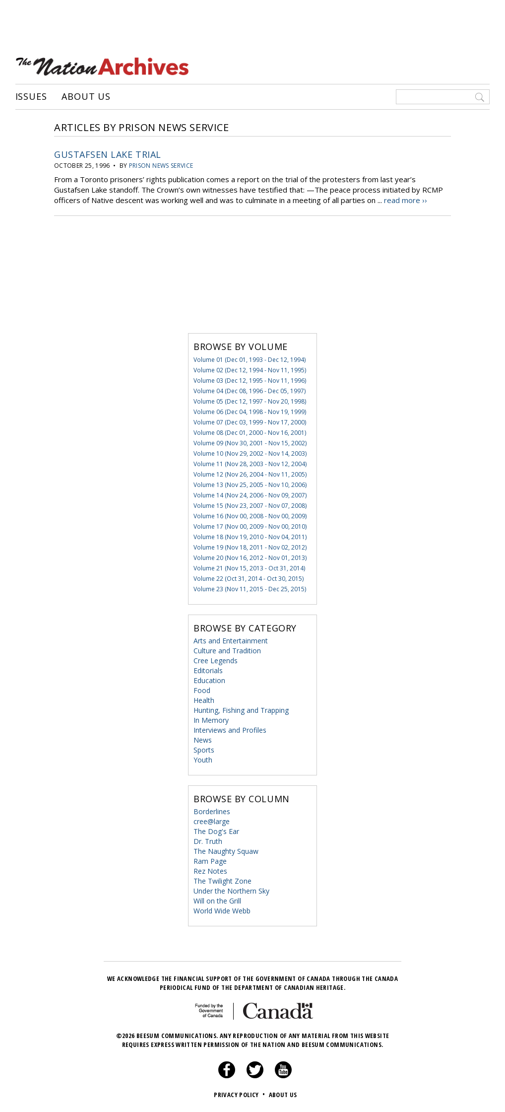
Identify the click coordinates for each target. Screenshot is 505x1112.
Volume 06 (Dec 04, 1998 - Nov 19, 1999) (249, 412)
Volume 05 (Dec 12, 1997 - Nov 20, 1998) (249, 401)
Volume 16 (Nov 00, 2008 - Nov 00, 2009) (250, 516)
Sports (203, 750)
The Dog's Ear (216, 831)
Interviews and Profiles (229, 730)
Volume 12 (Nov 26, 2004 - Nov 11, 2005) (250, 474)
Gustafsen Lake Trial (107, 154)
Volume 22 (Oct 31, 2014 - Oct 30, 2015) (248, 578)
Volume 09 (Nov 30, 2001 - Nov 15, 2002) (250, 443)
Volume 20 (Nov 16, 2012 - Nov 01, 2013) (250, 558)
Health (203, 700)
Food (201, 690)
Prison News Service (161, 165)
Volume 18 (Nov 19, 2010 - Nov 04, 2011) (250, 537)
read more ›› (405, 200)
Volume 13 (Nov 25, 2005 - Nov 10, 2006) (250, 485)
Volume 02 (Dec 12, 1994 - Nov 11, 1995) (249, 370)
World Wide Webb (222, 910)
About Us (86, 97)
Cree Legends (215, 660)
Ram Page (210, 861)
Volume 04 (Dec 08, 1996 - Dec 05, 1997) (249, 391)
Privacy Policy (240, 1094)
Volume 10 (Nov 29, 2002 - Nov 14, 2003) (250, 453)
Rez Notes (210, 871)
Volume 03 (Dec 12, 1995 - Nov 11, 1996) (249, 380)
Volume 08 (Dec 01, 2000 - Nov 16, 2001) (249, 432)
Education (209, 680)
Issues (31, 97)
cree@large (211, 821)
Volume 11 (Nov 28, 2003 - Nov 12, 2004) (250, 464)
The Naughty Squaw (225, 851)
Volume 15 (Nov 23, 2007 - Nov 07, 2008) (250, 505)
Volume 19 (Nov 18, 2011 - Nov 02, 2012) (250, 547)
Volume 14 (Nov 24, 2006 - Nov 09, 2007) (250, 495)
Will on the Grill (217, 900)
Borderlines (211, 811)
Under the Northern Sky (231, 891)
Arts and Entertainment (230, 640)
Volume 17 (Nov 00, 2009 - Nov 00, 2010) (250, 526)
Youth (202, 759)
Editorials (208, 670)
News (202, 740)
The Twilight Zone (222, 881)
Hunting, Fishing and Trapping (241, 710)
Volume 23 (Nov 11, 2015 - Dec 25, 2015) (249, 589)
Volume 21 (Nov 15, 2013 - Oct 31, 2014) (249, 568)
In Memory (211, 720)
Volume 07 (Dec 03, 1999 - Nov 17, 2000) (249, 422)
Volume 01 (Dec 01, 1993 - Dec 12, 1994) (249, 359)
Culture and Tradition (227, 650)
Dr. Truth (207, 841)
